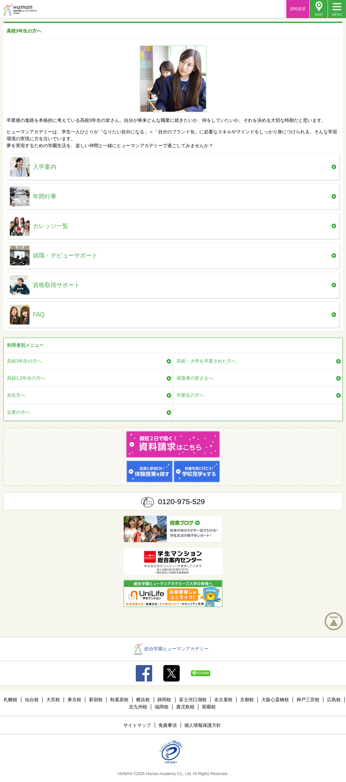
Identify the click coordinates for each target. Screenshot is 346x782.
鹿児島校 (185, 706)
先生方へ (16, 395)
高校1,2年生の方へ (26, 378)
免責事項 (167, 725)
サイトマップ (137, 725)
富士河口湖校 (193, 699)
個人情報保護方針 (202, 725)
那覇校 (209, 706)
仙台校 (32, 699)
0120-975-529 (181, 501)
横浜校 (143, 699)
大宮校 (53, 699)
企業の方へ (18, 412)
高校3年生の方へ (24, 361)
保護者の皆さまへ (194, 378)
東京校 (74, 699)
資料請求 (298, 9)
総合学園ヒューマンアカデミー (171, 648)
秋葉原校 (119, 699)
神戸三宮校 (307, 699)
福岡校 (162, 706)
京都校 (247, 699)
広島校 (334, 699)
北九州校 (138, 706)
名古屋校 (223, 699)
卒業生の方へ (190, 395)
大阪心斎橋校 (275, 699)
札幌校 (10, 699)
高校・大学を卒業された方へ (206, 361)
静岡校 (164, 699)
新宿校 (96, 699)
